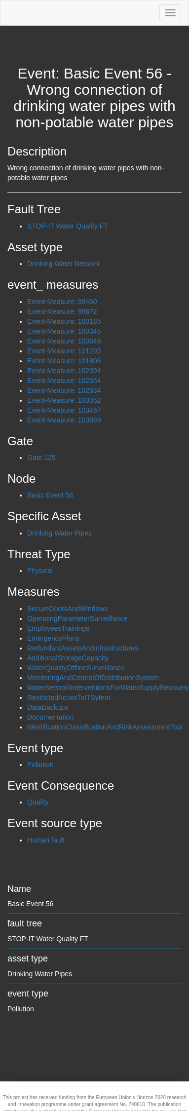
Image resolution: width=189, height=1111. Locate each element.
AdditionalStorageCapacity (68, 658)
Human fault (45, 840)
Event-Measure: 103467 (64, 410)
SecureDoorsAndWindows (67, 609)
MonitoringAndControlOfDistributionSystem (93, 678)
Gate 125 (41, 457)
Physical (40, 571)
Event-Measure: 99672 (62, 311)
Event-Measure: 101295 (64, 351)
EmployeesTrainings (58, 628)
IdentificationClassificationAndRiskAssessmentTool (105, 727)
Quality (38, 802)
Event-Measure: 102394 (64, 371)
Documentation (50, 717)
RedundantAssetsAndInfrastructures (82, 648)
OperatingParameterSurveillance (77, 618)
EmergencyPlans (53, 638)
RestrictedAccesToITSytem (68, 697)
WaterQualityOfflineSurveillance (75, 668)
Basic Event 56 (50, 495)
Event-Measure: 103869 (64, 420)
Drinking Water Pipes (59, 533)
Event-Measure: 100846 (64, 341)
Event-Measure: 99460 (62, 302)
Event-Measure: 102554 (64, 380)
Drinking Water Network (63, 264)
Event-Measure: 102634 (64, 390)
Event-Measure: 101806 (64, 361)
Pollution (40, 764)
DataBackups (47, 707)
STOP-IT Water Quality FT (67, 226)
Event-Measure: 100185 (64, 321)
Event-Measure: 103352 (64, 400)
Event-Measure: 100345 (64, 331)
